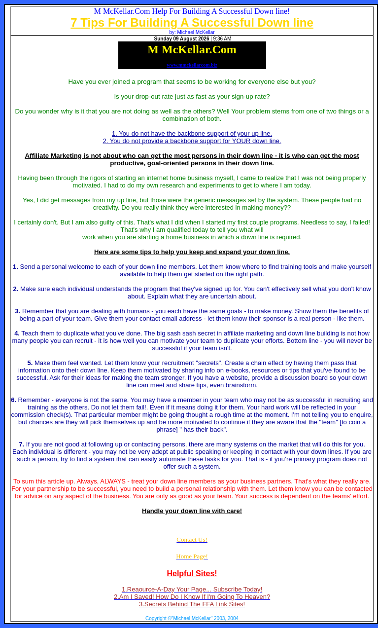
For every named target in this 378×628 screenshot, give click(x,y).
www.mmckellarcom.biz (192, 65)
